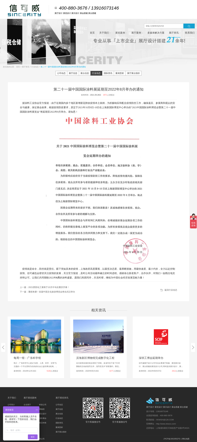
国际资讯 (108, 73)
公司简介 (11, 405)
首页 (18, 67)
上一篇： (44, 287)
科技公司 (42, 405)
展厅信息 (73, 73)
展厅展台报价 (133, 73)
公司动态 (61, 73)
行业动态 (35, 67)
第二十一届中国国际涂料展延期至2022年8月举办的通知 (63, 67)
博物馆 (42, 409)
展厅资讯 (26, 67)
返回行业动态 (170, 290)
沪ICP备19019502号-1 (173, 439)
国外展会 (42, 418)
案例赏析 (119, 73)
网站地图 (185, 439)
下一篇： (47, 292)
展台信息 (84, 73)
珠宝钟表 (42, 423)
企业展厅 (27, 405)
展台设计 (42, 414)
